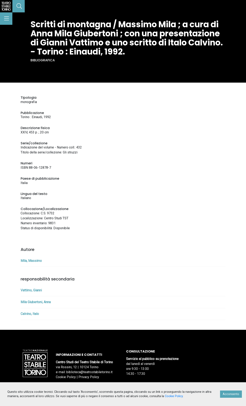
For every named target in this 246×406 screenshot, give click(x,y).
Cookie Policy (66, 377)
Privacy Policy (88, 377)
